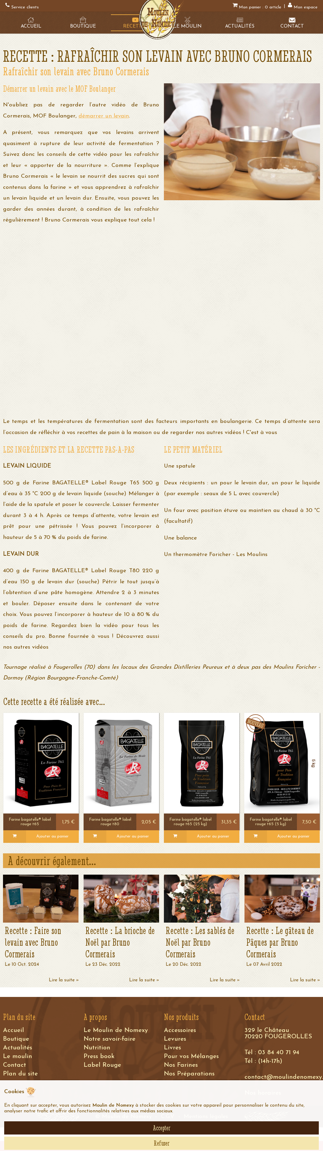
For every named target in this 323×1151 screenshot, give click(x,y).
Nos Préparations (189, 1074)
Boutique (16, 1039)
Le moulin (17, 1056)
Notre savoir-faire (109, 1039)
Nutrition (97, 1048)
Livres (172, 1048)
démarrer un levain (104, 116)
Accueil (13, 1030)
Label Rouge (102, 1065)
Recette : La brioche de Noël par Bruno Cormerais (120, 942)
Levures (175, 1039)
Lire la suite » (64, 980)
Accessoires (180, 1030)
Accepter (161, 1128)
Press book (99, 1056)
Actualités (17, 1048)
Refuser (162, 1143)
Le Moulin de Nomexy (116, 1030)
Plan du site (20, 1074)
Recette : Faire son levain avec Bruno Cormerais (33, 942)
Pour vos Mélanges (191, 1056)
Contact (14, 1065)
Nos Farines (181, 1065)
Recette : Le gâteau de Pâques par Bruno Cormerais (280, 942)
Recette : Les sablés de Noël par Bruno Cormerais (200, 942)
